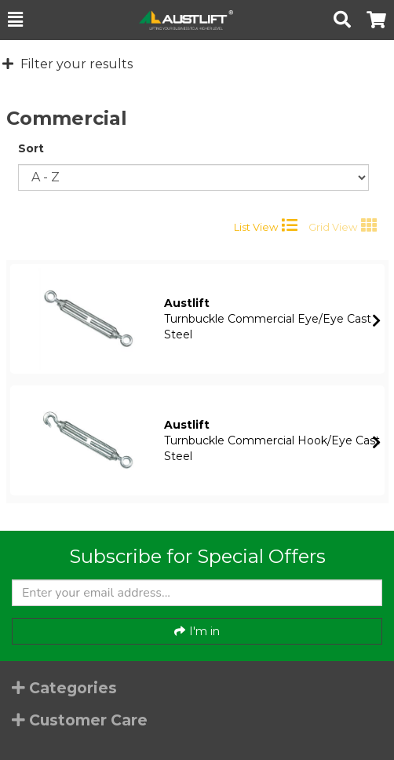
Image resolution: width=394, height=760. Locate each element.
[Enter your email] (197, 592)
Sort (31, 148)
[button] (15, 19)
